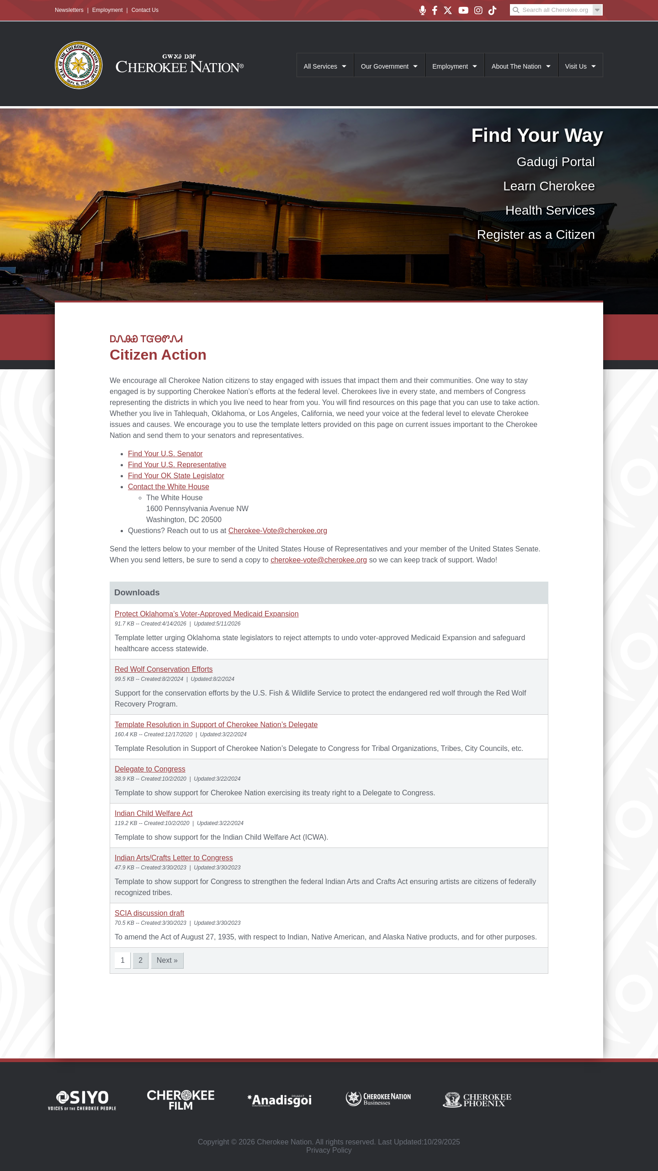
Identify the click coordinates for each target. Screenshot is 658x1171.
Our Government (385, 66)
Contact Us (145, 10)
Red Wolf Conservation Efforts (164, 669)
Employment (107, 10)
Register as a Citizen (536, 234)
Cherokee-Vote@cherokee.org (277, 530)
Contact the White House (168, 487)
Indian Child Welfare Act (153, 813)
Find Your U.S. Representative (177, 465)
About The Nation (516, 66)
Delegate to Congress (150, 769)
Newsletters (69, 10)
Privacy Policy (329, 1150)
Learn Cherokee (549, 186)
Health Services (550, 210)
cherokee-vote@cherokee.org (319, 560)
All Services (320, 66)
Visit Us (576, 66)
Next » (167, 960)
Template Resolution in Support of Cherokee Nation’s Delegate (216, 725)
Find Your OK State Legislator (176, 476)
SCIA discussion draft (149, 913)
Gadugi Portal (556, 162)
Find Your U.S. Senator (165, 454)
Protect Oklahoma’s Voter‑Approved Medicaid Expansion (207, 614)
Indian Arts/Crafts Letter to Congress (174, 858)
